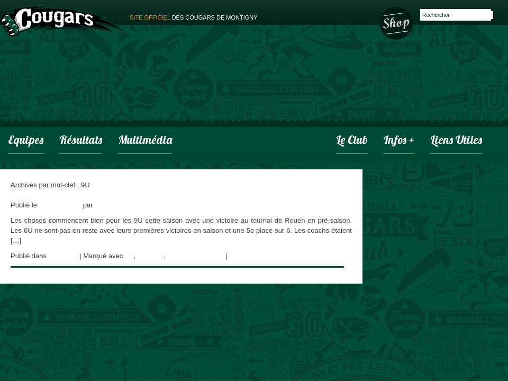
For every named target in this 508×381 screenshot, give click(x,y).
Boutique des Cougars (396, 22)
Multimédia (145, 141)
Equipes (25, 141)
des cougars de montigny (194, 17)
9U (129, 256)
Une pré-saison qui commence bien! (66, 195)
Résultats (80, 141)
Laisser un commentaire (266, 256)
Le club (352, 141)
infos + (399, 141)
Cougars (151, 256)
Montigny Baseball (195, 256)
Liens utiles (456, 141)
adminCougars (117, 205)
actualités (63, 256)
